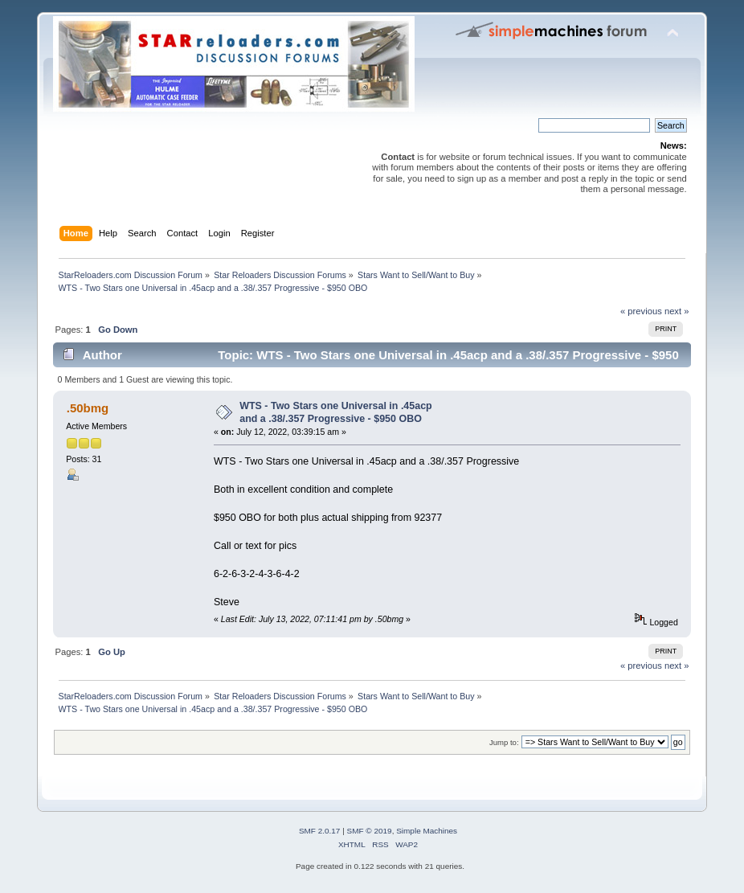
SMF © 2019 (369, 830)
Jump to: (504, 742)
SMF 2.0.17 (320, 830)
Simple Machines (426, 830)
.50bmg (87, 408)
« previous (641, 311)
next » (676, 311)
